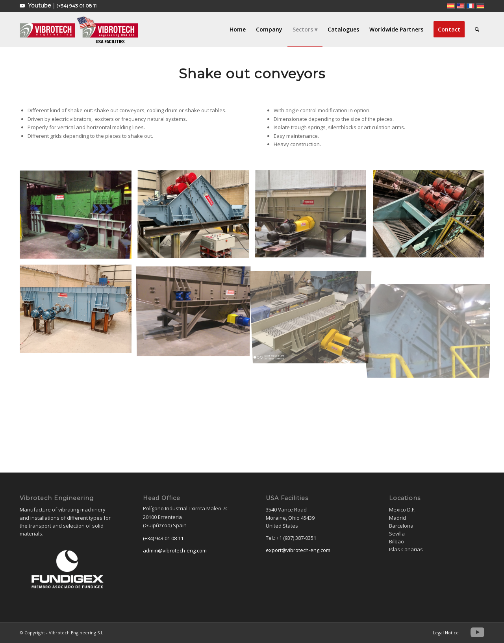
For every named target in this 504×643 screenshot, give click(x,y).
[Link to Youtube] (22, 6)
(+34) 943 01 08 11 (76, 6)
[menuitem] (237, 29)
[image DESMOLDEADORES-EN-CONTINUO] (78, 217)
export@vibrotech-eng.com (298, 550)
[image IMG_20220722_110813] (313, 312)
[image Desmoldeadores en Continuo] (196, 312)
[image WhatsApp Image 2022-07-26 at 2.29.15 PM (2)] (313, 217)
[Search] (477, 29)
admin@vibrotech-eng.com (175, 550)
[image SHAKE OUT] (196, 217)
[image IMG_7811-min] (431, 217)
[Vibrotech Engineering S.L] (79, 29)
